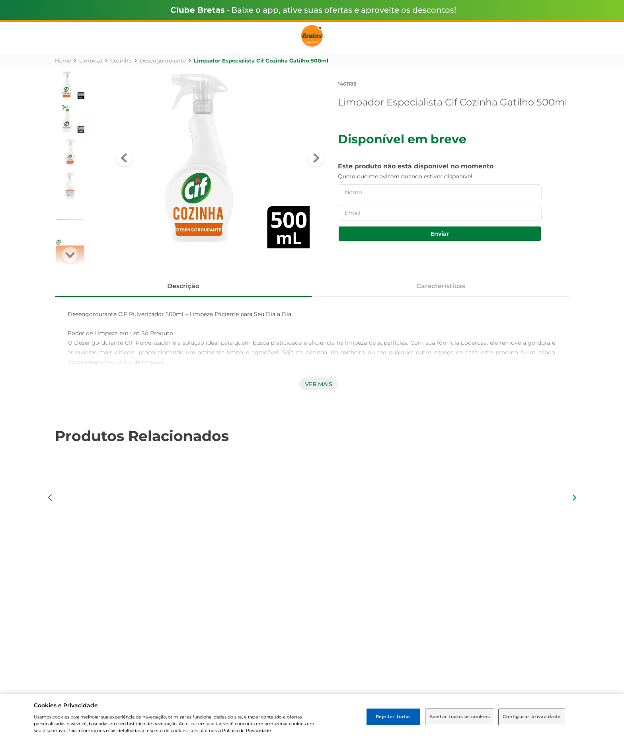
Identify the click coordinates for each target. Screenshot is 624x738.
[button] (50, 498)
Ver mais (318, 384)
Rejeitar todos (393, 716)
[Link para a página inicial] (63, 60)
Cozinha (121, 60)
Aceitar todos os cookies (459, 716)
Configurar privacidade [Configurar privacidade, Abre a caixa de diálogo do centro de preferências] (532, 716)
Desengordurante (163, 60)
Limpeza (90, 60)
